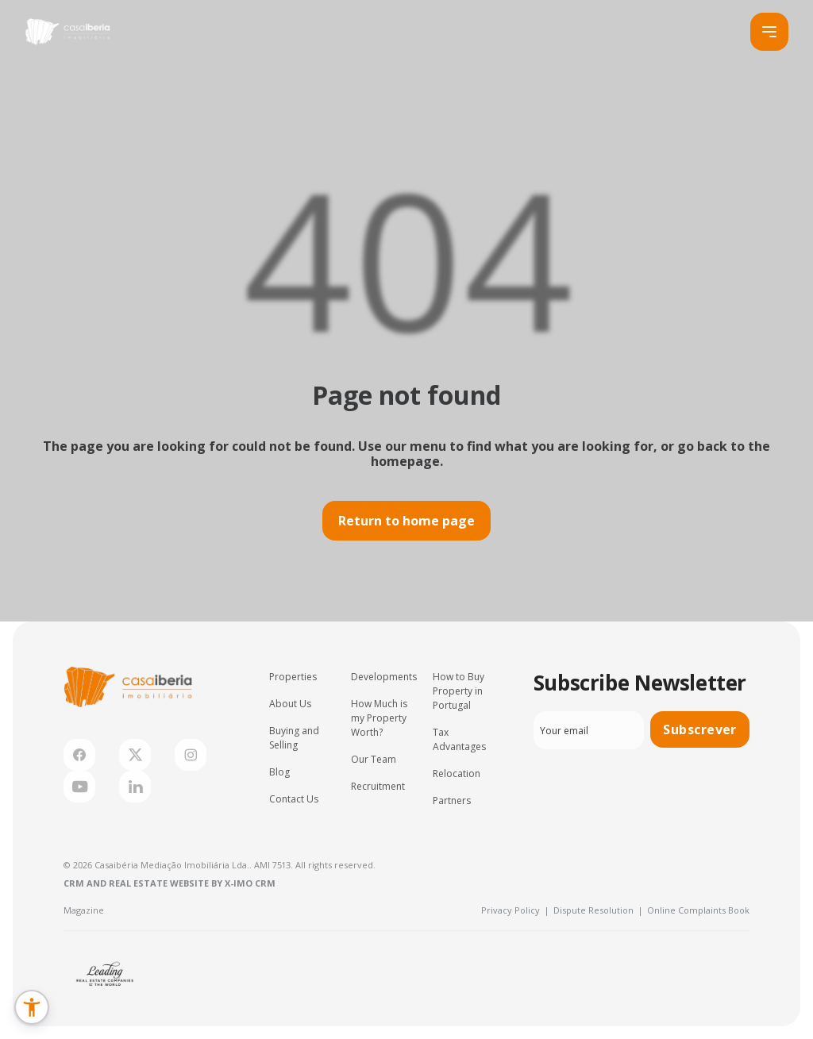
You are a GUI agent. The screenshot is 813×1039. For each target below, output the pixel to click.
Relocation (456, 773)
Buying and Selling (294, 738)
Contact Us (293, 799)
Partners (452, 800)
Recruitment (378, 786)
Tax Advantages (459, 739)
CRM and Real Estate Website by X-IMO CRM (169, 883)
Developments (384, 676)
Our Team (373, 759)
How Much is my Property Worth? (379, 718)
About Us (290, 703)
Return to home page (406, 520)
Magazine (84, 910)
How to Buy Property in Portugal (458, 691)
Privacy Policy (515, 910)
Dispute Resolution (598, 910)
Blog (279, 772)
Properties (293, 676)
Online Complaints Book (698, 910)
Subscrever (700, 729)
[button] (32, 1007)
